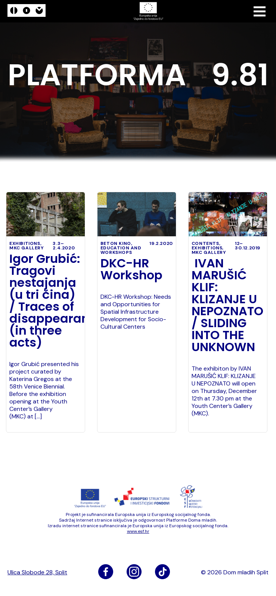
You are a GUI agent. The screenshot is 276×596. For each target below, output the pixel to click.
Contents (205, 243)
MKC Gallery (26, 248)
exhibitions (24, 243)
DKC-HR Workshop (131, 269)
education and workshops (121, 250)
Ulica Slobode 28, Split (37, 572)
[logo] (26, 11)
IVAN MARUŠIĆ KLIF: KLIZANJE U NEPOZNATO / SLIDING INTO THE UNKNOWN (227, 305)
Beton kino (115, 243)
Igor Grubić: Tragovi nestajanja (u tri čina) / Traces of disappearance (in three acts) (45, 300)
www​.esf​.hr (138, 531)
